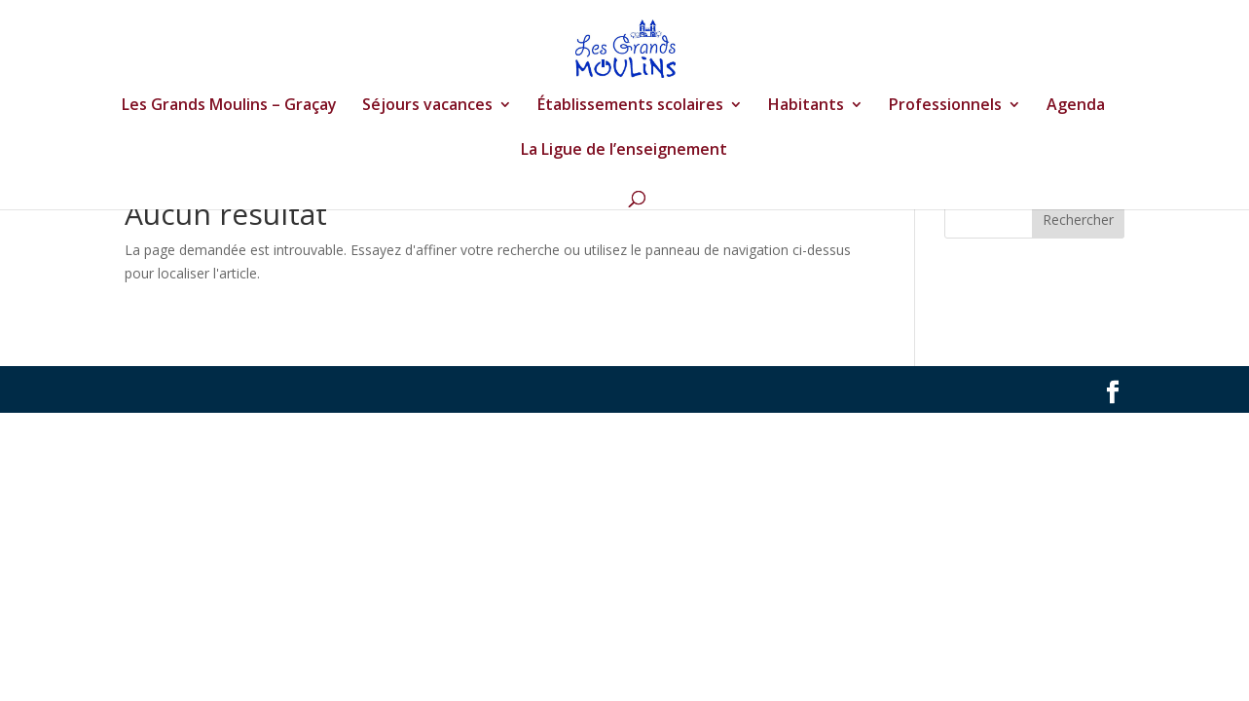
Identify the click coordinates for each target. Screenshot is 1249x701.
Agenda (1076, 106)
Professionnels (945, 106)
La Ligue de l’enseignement (624, 151)
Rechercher (1078, 219)
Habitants (806, 106)
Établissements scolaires (630, 106)
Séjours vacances (427, 106)
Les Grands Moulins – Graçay (229, 106)
